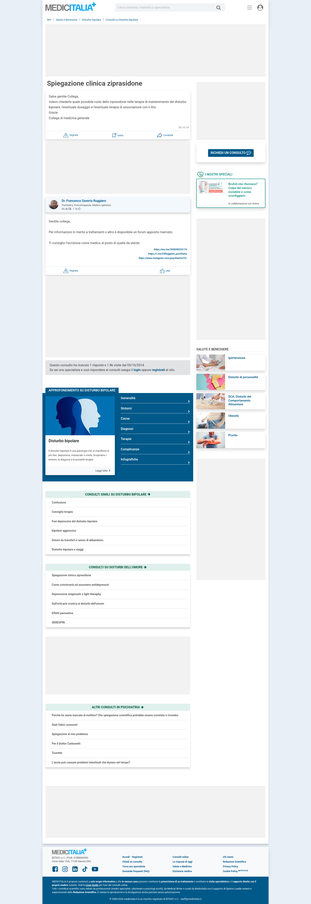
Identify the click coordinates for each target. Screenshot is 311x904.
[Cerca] (220, 7)
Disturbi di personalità (243, 377)
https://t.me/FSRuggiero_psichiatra (167, 253)
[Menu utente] (260, 7)
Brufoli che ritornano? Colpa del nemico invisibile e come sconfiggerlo (242, 189)
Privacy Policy (230, 866)
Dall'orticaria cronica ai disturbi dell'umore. (78, 603)
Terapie (155, 440)
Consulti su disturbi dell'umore (118, 567)
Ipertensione (236, 358)
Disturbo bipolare (64, 440)
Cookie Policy (230, 871)
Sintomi (155, 409)
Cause (155, 420)
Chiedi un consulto (132, 861)
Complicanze (155, 450)
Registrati (137, 857)
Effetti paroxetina (62, 613)
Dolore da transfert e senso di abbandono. (78, 540)
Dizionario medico (182, 871)
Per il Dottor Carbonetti (66, 743)
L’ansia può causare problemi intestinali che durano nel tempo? (91, 762)
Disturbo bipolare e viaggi (68, 549)
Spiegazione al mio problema (70, 734)
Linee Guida (92, 885)
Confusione (59, 502)
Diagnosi (155, 430)
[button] (71, 135)
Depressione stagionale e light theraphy (76, 594)
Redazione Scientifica (234, 861)
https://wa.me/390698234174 (170, 249)
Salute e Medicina (182, 866)
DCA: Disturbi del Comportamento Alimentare (239, 400)
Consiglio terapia (62, 511)
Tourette (57, 752)
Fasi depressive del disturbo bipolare (74, 521)
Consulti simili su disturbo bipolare (117, 494)
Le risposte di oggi (182, 861)
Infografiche (155, 460)
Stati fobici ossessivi (65, 724)
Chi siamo (228, 857)
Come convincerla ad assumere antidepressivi (80, 584)
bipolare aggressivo (64, 530)
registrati (158, 370)
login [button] (137, 370)
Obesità (233, 416)
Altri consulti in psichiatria (118, 707)
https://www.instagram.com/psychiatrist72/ (163, 258)
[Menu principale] (249, 7)
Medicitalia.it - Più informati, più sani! (70, 8)
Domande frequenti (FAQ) (135, 871)
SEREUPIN (58, 622)
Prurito (233, 435)
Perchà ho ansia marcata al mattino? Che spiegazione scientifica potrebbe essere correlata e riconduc (115, 715)
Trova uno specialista (133, 866)
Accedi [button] (126, 857)
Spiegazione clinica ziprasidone (71, 575)
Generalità (155, 399)
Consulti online (181, 857)
